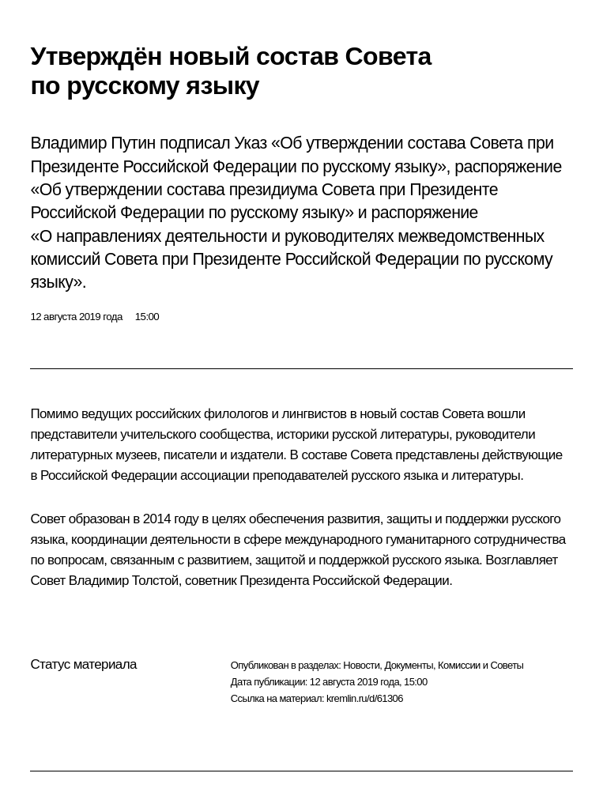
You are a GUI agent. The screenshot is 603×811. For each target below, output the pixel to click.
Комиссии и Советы (480, 665)
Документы (408, 665)
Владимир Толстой (124, 580)
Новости (361, 665)
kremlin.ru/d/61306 (364, 698)
